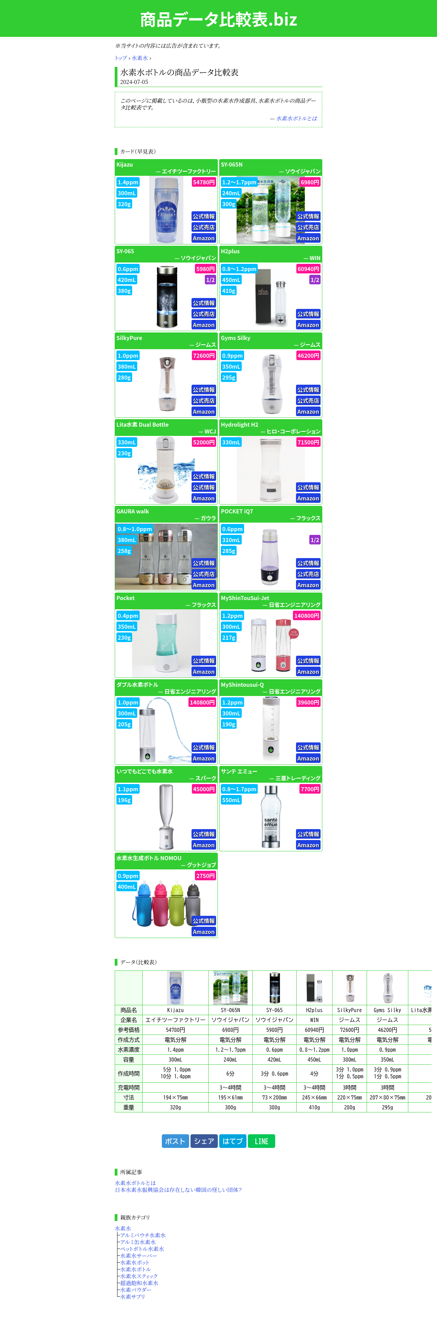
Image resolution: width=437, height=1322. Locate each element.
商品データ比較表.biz (218, 18)
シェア (204, 1141)
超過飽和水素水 (139, 1283)
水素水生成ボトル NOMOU (149, 858)
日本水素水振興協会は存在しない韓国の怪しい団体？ (178, 1190)
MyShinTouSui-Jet (245, 598)
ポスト (175, 1141)
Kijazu (124, 164)
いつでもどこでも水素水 (144, 771)
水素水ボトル (135, 1269)
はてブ (233, 1141)
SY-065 (125, 251)
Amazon (203, 238)
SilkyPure (129, 337)
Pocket (125, 598)
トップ (121, 58)
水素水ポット (134, 1262)
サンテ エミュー (239, 771)
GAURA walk (132, 511)
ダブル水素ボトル (137, 684)
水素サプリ (132, 1296)
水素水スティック (138, 1276)
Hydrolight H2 (239, 424)
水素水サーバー (138, 1256)
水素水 (140, 58)
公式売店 (204, 227)
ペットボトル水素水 (142, 1249)
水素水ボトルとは (296, 118)
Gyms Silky (235, 337)
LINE (261, 1141)
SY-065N (232, 164)
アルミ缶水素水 (138, 1242)
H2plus (230, 251)
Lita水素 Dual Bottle (142, 424)
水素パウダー (136, 1290)
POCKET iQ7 (237, 511)
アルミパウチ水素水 (143, 1235)
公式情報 (204, 216)
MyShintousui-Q (242, 684)
